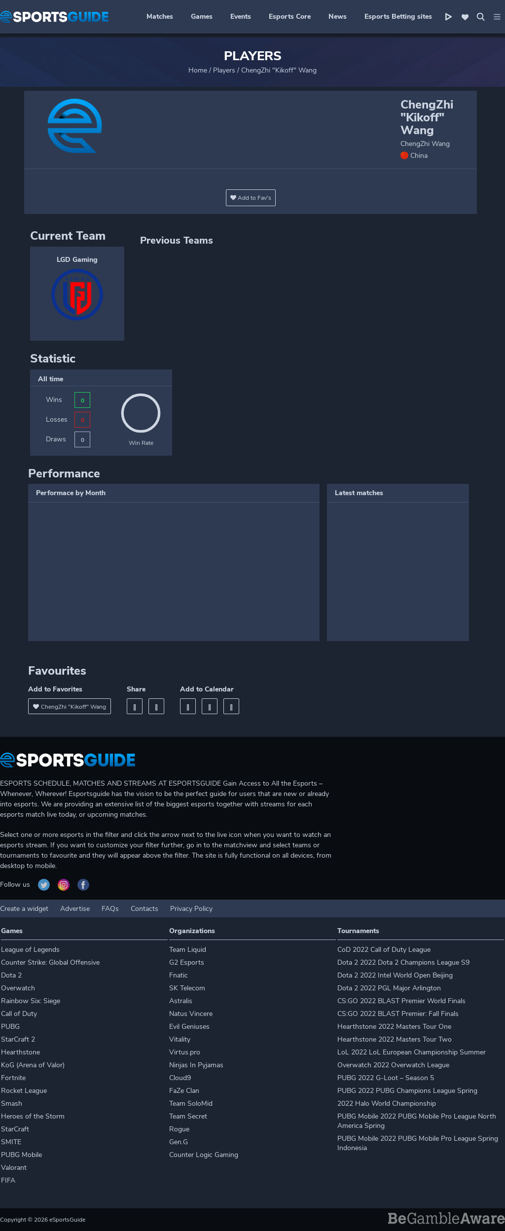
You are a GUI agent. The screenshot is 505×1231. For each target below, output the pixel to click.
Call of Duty (19, 1013)
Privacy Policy (191, 908)
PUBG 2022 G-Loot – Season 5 (385, 1078)
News (337, 16)
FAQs (110, 908)
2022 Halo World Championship (386, 1103)
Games (202, 16)
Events (240, 16)
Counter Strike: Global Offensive (50, 962)
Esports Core (290, 16)
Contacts (144, 908)
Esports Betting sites (398, 16)
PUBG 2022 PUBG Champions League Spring (407, 1090)
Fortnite (13, 1078)
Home (197, 70)
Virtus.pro (184, 1052)
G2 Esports (186, 962)
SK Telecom (187, 988)
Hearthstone (20, 1052)
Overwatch (18, 988)
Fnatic (178, 975)
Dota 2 (11, 975)
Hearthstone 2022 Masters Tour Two (394, 1039)
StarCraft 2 (18, 1039)
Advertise (75, 908)
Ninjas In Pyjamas (196, 1065)
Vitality (179, 1039)
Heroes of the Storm (33, 1116)
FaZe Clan (184, 1090)
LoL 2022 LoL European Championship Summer (411, 1052)
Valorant (14, 1167)
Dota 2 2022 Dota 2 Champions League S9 (403, 962)
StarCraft (15, 1129)
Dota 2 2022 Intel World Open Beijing (395, 975)
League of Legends (30, 949)
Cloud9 (180, 1078)
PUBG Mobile (21, 1154)
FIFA (8, 1180)
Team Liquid (187, 949)
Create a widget (24, 908)
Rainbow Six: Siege (30, 1001)
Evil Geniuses (189, 1026)
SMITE (11, 1142)
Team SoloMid (191, 1103)
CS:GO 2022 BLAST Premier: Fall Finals (398, 1013)
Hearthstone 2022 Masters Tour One (394, 1026)
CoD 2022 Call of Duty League (384, 949)
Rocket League (24, 1090)
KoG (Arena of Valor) (33, 1065)
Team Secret (188, 1116)
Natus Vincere (191, 1013)
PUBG (10, 1026)
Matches (159, 16)
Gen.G (178, 1142)
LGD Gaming (77, 259)
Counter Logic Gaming (203, 1154)
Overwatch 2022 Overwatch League (393, 1065)
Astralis (180, 1001)
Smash (11, 1103)
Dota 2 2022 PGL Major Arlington (389, 988)
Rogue (179, 1129)
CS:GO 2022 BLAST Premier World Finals (401, 1001)
